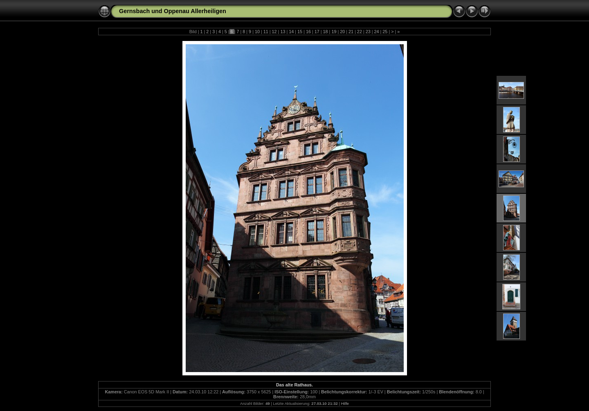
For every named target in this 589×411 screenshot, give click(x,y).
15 (299, 31)
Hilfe (345, 403)
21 (351, 31)
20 (342, 31)
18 (325, 31)
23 (368, 31)
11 (266, 31)
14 (291, 31)
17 (317, 31)
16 (308, 31)
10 (257, 31)
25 (385, 31)
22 (359, 31)
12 (274, 31)
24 (376, 31)
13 (282, 31)
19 (333, 31)
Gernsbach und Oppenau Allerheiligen (172, 11)
